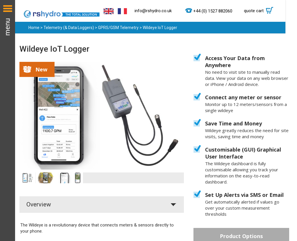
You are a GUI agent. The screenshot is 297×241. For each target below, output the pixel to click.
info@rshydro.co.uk (153, 10)
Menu (7, 120)
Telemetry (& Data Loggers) (69, 27)
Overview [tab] (38, 204)
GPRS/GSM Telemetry (118, 27)
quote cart (260, 10)
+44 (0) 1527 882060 (212, 11)
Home (33, 27)
